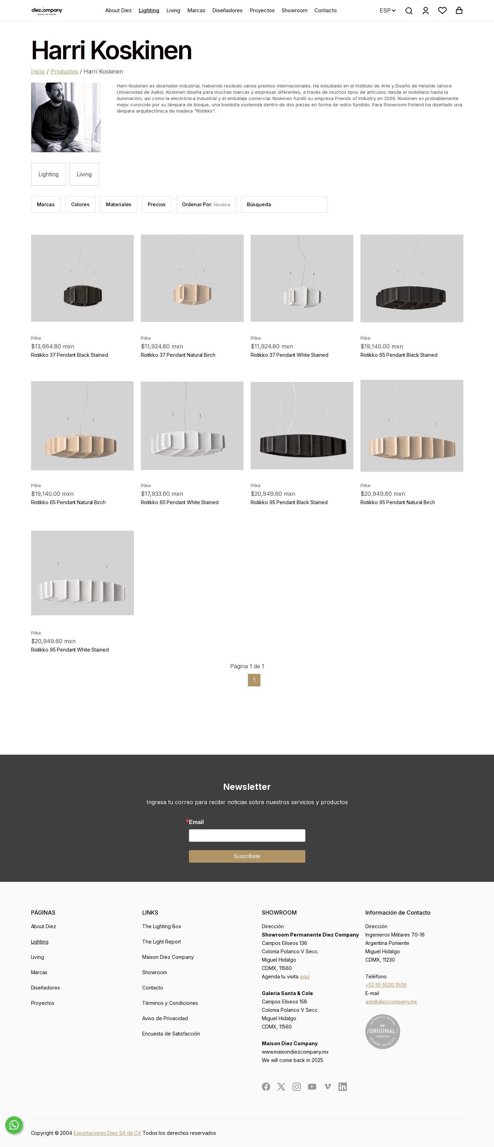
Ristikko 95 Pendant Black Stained (289, 502)
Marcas (196, 10)
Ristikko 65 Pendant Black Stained (398, 355)
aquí (305, 976)
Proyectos (262, 10)
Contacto (325, 10)
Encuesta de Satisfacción (171, 1034)
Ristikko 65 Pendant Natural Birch (68, 502)
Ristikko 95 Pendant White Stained (69, 650)
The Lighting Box (161, 926)
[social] (266, 1087)
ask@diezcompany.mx (391, 1001)
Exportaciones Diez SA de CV (107, 1133)
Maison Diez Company (168, 957)
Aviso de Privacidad (165, 1018)
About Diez (118, 10)
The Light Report (161, 942)
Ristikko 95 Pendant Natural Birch (397, 502)
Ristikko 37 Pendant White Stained (289, 355)
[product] (82, 278)
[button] (442, 10)
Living (173, 10)
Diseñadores (227, 10)
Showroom (294, 10)
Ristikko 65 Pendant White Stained (179, 502)
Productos (64, 71)
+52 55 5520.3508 (386, 985)
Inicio (38, 71)
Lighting (149, 10)
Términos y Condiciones (170, 1003)
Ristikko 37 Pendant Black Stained (69, 355)
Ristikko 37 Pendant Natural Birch (178, 355)
